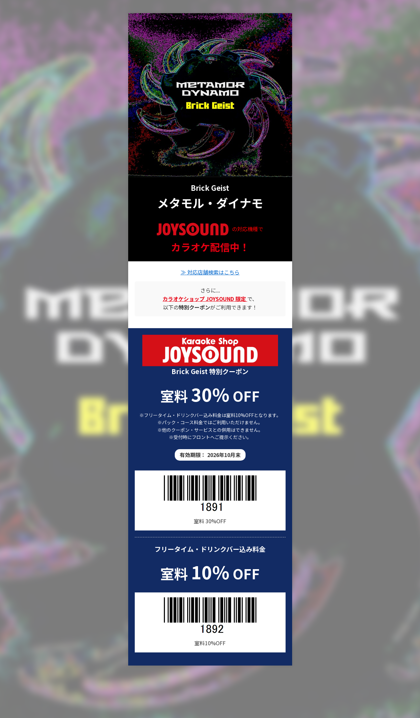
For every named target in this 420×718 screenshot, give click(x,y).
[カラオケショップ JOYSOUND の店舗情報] (205, 299)
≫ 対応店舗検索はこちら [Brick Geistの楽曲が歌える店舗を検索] (210, 272)
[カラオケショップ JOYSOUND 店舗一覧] (210, 350)
